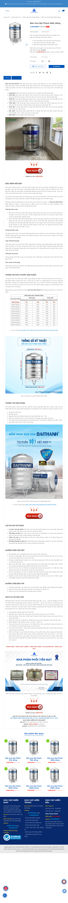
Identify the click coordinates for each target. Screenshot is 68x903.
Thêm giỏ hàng (38, 66)
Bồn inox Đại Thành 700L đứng (34, 759)
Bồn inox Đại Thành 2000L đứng (34, 787)
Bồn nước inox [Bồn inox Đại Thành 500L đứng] (16, 17)
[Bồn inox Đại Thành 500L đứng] (34, 10)
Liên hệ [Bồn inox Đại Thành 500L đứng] (56, 66)
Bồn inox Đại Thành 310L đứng (13, 759)
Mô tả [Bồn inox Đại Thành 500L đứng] (7, 78)
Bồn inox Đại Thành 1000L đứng (55, 759)
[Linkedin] (43, 73)
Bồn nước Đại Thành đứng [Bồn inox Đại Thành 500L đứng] (31, 17)
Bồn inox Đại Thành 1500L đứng (13, 787)
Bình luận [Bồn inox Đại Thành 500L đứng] (16, 78)
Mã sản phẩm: (34, 32)
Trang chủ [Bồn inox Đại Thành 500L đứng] (6, 17)
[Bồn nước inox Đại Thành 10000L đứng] (39, 330)
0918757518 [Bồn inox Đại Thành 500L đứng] (37, 1)
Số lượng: (33, 61)
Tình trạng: (33, 57)
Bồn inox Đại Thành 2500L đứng (55, 787)
